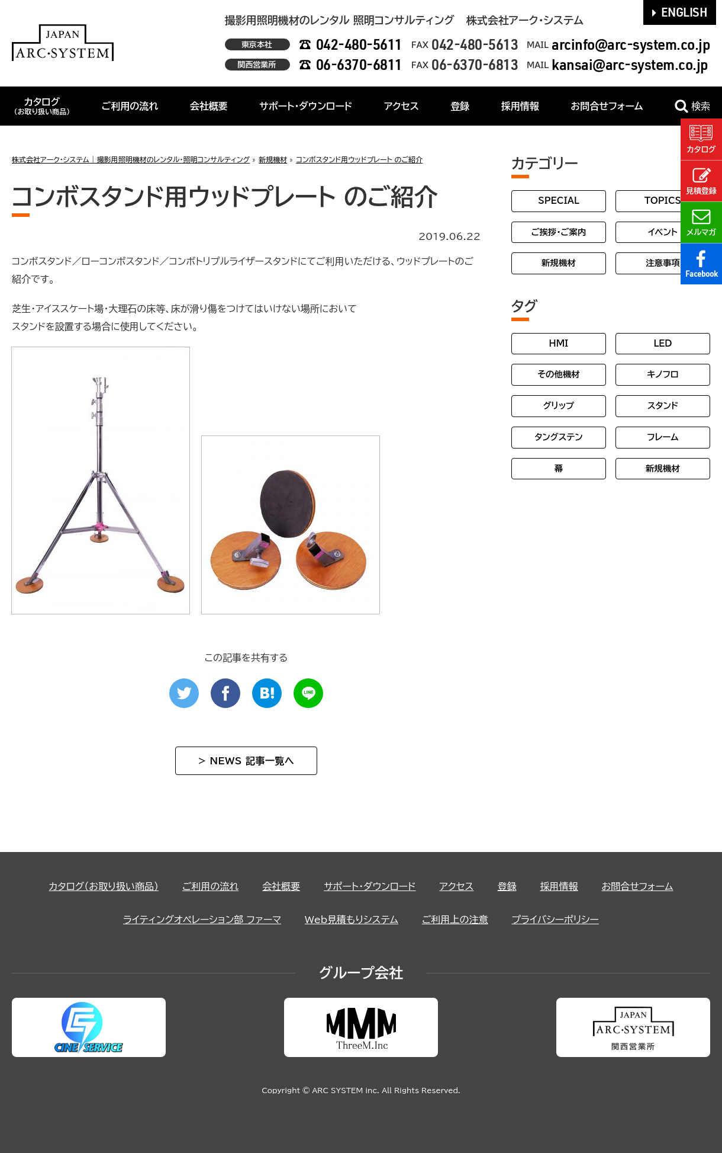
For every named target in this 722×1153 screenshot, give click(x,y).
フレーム (662, 437)
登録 (459, 106)
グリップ (559, 405)
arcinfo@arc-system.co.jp (631, 44)
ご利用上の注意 (455, 919)
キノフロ (662, 374)
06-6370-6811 (359, 64)
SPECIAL (558, 200)
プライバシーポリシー (555, 919)
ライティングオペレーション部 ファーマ (202, 919)
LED (662, 343)
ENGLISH (680, 12)
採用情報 (520, 106)
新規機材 (559, 262)
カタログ (42, 106)
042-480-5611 (359, 44)
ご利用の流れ (130, 106)
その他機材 (558, 374)
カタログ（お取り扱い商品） (104, 886)
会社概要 (209, 106)
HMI (559, 343)
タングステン (558, 437)
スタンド (662, 405)
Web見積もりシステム (351, 919)
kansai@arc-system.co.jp (630, 64)
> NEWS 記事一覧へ (246, 761)
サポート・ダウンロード (305, 106)
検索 (692, 106)
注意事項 (663, 262)
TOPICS (662, 200)
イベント (663, 232)
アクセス (401, 106)
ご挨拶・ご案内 (558, 232)
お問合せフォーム (606, 106)
